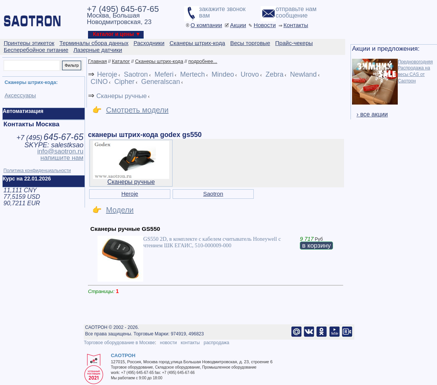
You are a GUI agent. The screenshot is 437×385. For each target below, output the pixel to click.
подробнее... (202, 61)
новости (168, 342)
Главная (97, 61)
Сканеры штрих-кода (159, 61)
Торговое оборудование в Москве (119, 342)
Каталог (121, 61)
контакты (190, 342)
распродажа (216, 342)
